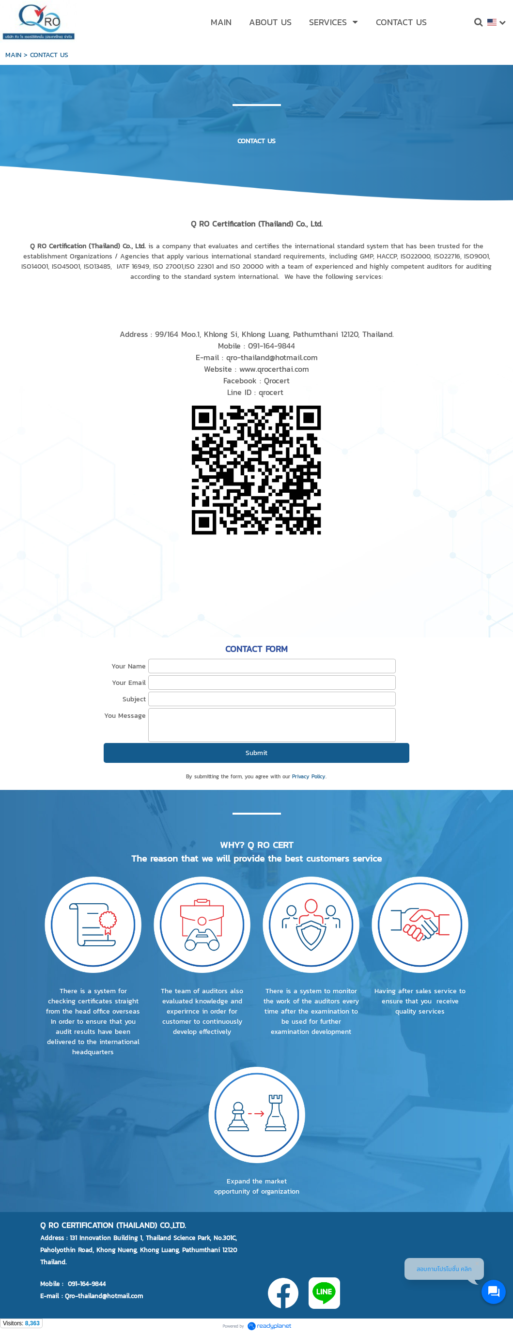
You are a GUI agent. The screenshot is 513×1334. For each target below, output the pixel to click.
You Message (125, 716)
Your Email (129, 683)
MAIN (13, 55)
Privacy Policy (309, 776)
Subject (134, 699)
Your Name (128, 666)
